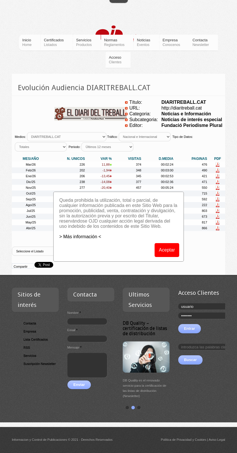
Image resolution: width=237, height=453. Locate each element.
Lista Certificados (35, 339)
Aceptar (167, 249)
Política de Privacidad (176, 439)
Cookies (200, 439)
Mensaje (74, 347)
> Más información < (80, 236)
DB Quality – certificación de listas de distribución (153, 328)
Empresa (29, 331)
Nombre (74, 313)
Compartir (20, 266)
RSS (26, 347)
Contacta (29, 323)
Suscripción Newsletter (39, 363)
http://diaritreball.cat (181, 108)
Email (72, 330)
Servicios (29, 355)
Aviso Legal (217, 439)
